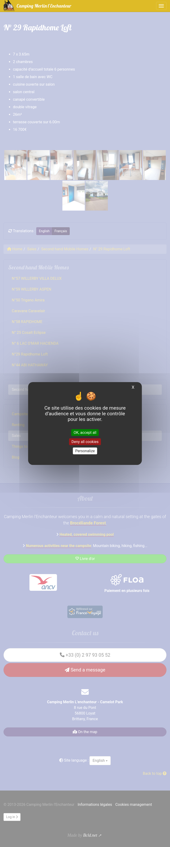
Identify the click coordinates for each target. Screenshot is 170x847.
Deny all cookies (84, 441)
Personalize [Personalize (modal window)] (85, 451)
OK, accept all (85, 432)
